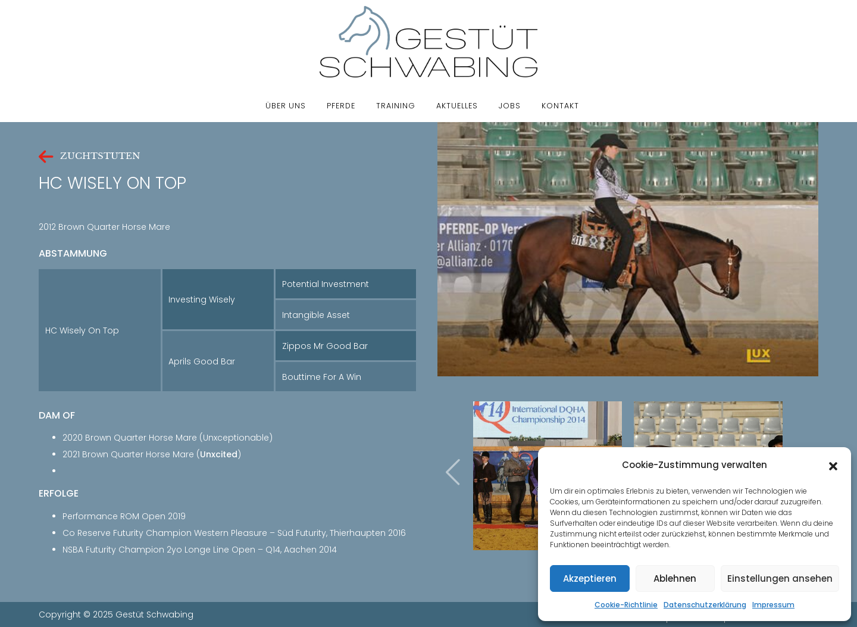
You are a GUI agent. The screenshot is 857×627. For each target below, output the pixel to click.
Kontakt (560, 106)
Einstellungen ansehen (780, 578)
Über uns (285, 106)
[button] (833, 465)
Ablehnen (674, 578)
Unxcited (218, 454)
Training (395, 106)
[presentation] (453, 472)
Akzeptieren (590, 578)
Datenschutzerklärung (705, 605)
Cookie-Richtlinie (626, 605)
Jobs (510, 106)
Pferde (341, 106)
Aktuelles (457, 106)
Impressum (773, 605)
